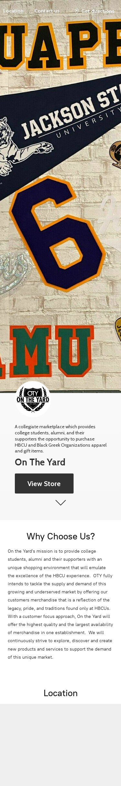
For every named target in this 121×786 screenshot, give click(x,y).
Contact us (47, 11)
